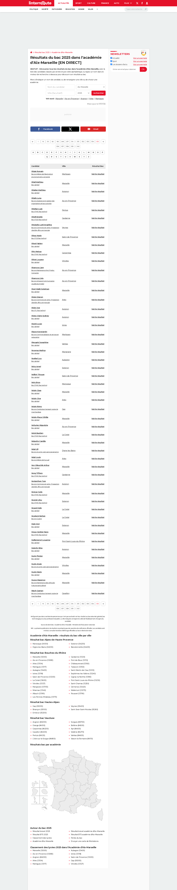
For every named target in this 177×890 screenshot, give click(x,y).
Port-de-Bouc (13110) (79, 660)
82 (53, 141)
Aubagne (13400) (40, 670)
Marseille (59, 99)
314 (72, 141)
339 (72, 146)
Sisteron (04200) (78, 644)
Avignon (84, 99)
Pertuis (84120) (39, 735)
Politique (34, 9)
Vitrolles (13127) (39, 683)
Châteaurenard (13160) (80, 664)
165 (58, 141)
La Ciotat (65, 435)
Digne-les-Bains (69, 451)
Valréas (65, 344)
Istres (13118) (38, 673)
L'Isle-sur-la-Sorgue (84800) (44, 739)
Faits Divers (57, 9)
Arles (91, 99)
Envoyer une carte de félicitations (85, 841)
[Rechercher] (136, 9)
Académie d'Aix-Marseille (62, 52)
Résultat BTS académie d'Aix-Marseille (87, 834)
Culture (91, 3)
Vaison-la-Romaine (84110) (82, 739)
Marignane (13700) (40, 687)
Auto (116, 3)
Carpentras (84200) (41, 729)
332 (83, 141)
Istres (64, 325)
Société (45, 9)
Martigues (99, 99)
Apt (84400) (76, 729)
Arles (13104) (38, 664)
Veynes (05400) (77, 706)
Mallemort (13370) (78, 690)
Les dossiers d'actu (118, 64)
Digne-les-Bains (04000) (43, 647)
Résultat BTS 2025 (40, 834)
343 (78, 146)
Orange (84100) (39, 725)
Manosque (66, 384)
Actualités (63, 3)
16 (43, 141)
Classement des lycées (42, 838)
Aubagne (66, 360)
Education (70, 9)
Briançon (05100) (40, 709)
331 (78, 141)
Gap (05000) (38, 706)
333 (88, 141)
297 (67, 141)
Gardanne (66, 218)
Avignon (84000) (39, 722)
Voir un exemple (140, 58)
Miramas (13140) (39, 690)
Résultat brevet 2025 (41, 831)
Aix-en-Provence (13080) (43, 660)
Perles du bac (76, 838)
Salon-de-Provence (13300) (44, 677)
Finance (105, 3)
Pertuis (65, 210)
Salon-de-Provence (70, 237)
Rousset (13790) (77, 693)
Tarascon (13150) (77, 667)
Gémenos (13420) (78, 687)
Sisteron (65, 368)
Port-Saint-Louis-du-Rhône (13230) (85, 680)
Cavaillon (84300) (40, 732)
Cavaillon (65, 593)
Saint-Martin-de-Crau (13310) (82, 670)
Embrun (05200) (39, 713)
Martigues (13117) (39, 667)
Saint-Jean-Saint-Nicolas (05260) (84, 709)
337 (62, 146)
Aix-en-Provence (72, 99)
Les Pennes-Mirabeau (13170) (45, 697)
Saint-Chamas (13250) (80, 683)
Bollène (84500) (77, 725)
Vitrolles (65, 261)
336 (57, 146)
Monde (81, 9)
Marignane (66, 352)
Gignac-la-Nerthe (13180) (81, 677)
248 (62, 141)
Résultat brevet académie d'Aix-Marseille (88, 831)
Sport (78, 3)
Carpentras (66, 253)
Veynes (65, 228)
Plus (128, 3)
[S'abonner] (128, 69)
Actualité (114, 58)
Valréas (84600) (77, 735)
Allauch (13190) (39, 693)
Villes (90, 9)
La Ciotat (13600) (39, 680)
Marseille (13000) (40, 657)
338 (67, 146)
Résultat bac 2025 (42, 52)
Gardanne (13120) (78, 657)
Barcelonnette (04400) (80, 647)
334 (92, 141)
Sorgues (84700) (77, 722)
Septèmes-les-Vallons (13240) (83, 673)
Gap (63, 409)
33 (48, 141)
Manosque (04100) (40, 644)
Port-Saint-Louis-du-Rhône (73, 541)
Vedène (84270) (77, 732)
